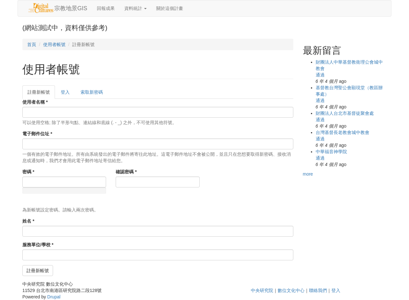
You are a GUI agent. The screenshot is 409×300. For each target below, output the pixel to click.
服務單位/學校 (37, 244)
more (308, 174)
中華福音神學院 (331, 151)
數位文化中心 (291, 290)
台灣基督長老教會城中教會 (342, 132)
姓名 (28, 221)
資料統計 (135, 8)
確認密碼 (126, 171)
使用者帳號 (54, 44)
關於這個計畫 (169, 8)
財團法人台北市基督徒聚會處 (345, 113)
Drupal (53, 296)
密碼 (28, 171)
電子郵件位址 (37, 133)
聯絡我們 (318, 290)
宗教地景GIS (70, 8)
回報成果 (106, 8)
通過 (320, 74)
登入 (65, 92)
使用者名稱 (35, 102)
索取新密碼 (92, 92)
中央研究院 (262, 290)
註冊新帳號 (41, 94)
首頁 (31, 44)
